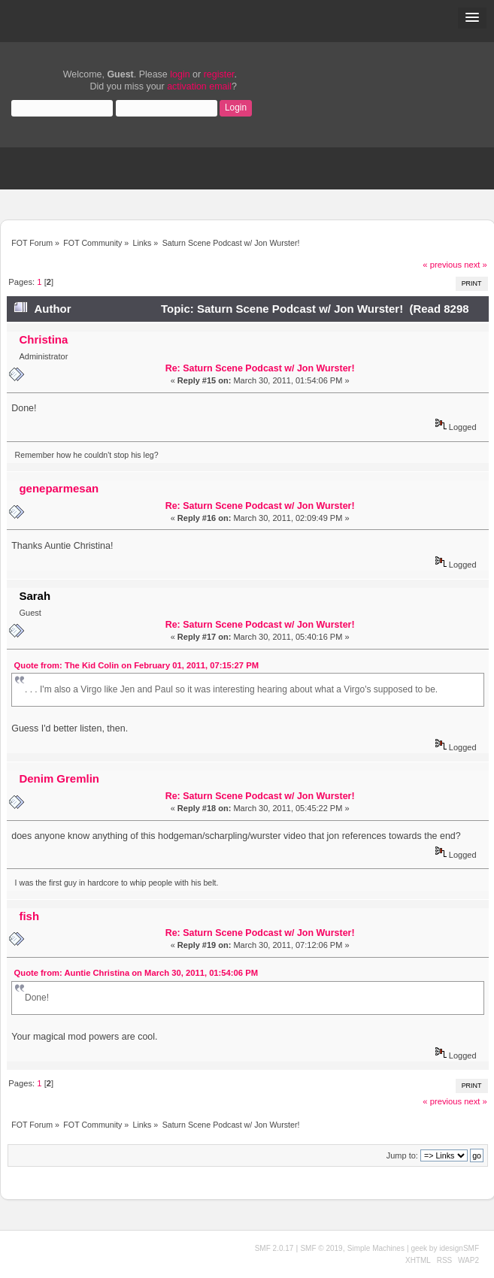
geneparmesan (58, 488)
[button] (472, 18)
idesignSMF (459, 1248)
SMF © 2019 (321, 1248)
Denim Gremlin (58, 778)
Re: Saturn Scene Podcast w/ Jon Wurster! (260, 368)
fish (29, 916)
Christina (43, 339)
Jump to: (402, 1155)
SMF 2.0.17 (274, 1248)
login (179, 74)
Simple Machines (376, 1248)
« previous (442, 264)
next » (475, 264)
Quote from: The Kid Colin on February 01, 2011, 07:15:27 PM (136, 665)
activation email (199, 86)
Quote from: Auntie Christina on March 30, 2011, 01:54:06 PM (136, 972)
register (219, 74)
